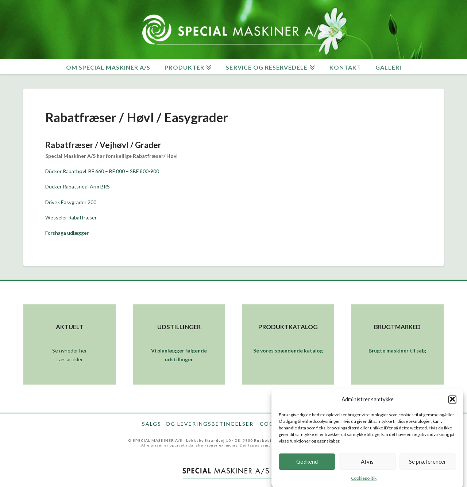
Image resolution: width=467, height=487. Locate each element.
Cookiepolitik (364, 480)
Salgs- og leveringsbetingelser (198, 424)
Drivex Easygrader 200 (70, 202)
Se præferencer (427, 464)
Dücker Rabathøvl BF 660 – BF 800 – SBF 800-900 (102, 171)
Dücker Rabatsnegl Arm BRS (78, 186)
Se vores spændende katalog (288, 350)
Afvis (367, 464)
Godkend (307, 464)
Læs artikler (70, 359)
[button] (452, 402)
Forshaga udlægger (67, 233)
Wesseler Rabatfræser (71, 217)
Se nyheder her (69, 350)
